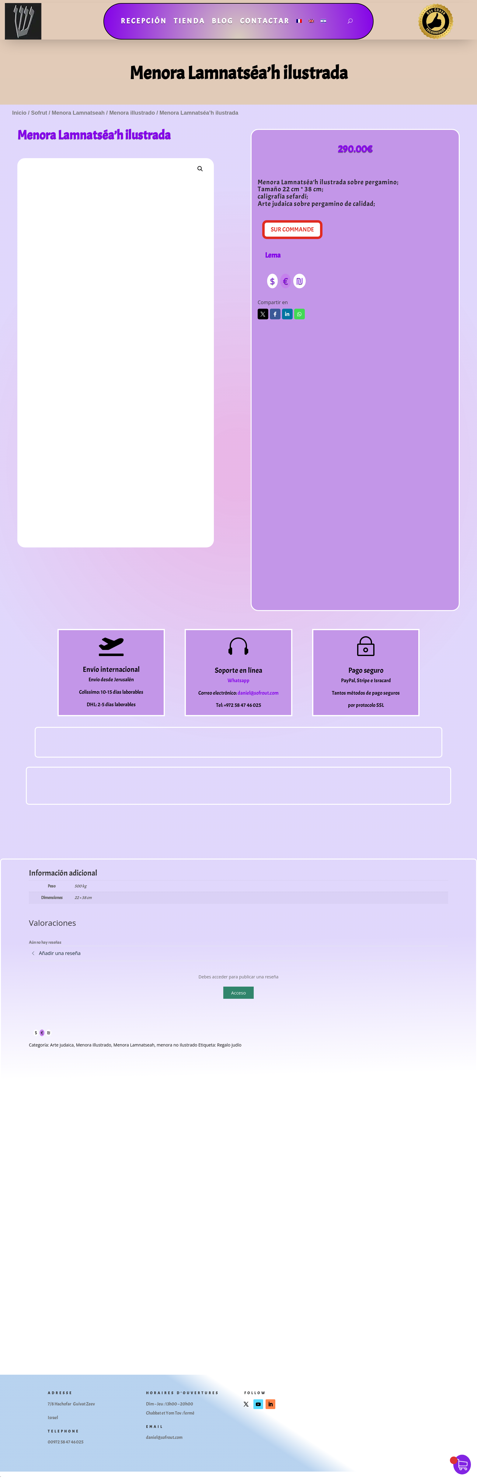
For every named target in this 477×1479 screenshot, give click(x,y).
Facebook (275, 314)
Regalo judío (229, 1045)
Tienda (189, 22)
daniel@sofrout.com (258, 693)
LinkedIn (287, 314)
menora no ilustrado (177, 1045)
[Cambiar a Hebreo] (323, 22)
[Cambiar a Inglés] (311, 22)
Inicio (19, 113)
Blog (222, 22)
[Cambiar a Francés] (299, 22)
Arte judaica (62, 1045)
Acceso (238, 993)
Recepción (144, 22)
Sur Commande (292, 229)
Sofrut (39, 113)
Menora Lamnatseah (78, 113)
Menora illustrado (132, 113)
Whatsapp (299, 314)
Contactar (265, 22)
